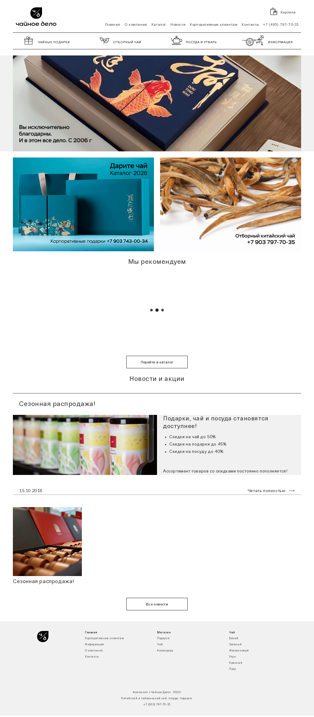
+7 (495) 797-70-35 (281, 25)
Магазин (164, 632)
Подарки (163, 638)
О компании (135, 25)
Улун (232, 656)
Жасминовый (239, 650)
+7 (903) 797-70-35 (157, 704)
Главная (112, 25)
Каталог (158, 25)
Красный (235, 663)
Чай (160, 644)
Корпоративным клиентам (213, 25)
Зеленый (235, 644)
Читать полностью (267, 491)
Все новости (157, 604)
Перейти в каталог (157, 362)
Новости (178, 25)
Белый (234, 638)
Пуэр (232, 669)
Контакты (250, 25)
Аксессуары (165, 650)
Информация (94, 644)
